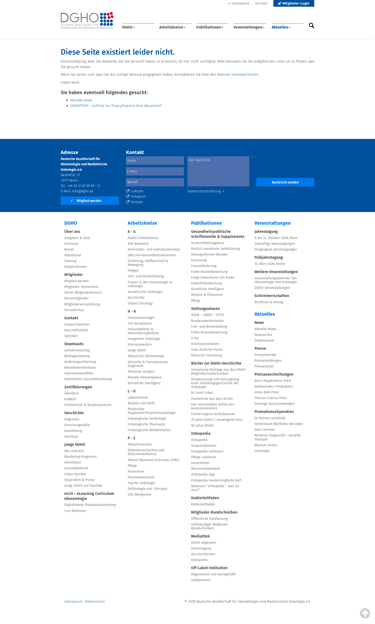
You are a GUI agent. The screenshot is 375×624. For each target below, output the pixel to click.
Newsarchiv (263, 335)
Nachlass (71, 437)
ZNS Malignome (139, 494)
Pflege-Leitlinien (203, 457)
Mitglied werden (85, 201)
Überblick (71, 393)
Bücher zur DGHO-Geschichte (216, 363)
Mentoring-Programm (80, 457)
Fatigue (133, 271)
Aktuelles (281, 27)
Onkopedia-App (203, 474)
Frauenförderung (203, 266)
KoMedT (70, 399)
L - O (132, 391)
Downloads (74, 344)
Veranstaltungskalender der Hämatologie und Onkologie (275, 280)
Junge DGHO (74, 444)
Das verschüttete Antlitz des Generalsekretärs (212, 406)
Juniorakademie (76, 468)
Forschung (199, 260)
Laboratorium (138, 397)
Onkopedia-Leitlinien (207, 451)
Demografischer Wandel (209, 254)
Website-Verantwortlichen (238, 74)
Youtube (134, 202)
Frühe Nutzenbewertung (209, 272)
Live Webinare (75, 511)
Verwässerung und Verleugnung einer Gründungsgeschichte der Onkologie (215, 383)
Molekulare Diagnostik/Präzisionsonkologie (152, 411)
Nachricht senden (285, 182)
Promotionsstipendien (274, 411)
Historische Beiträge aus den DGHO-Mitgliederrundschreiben (219, 372)
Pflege (132, 466)
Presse (260, 348)
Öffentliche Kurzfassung (209, 519)
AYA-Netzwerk (138, 244)
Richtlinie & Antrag (268, 302)
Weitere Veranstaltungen (276, 271)
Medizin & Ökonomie (207, 295)
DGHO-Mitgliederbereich (83, 293)
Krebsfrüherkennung (206, 283)
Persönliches (74, 310)
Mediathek (200, 536)
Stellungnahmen (205, 308)
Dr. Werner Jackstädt (269, 418)
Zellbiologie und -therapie (147, 489)
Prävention (136, 471)
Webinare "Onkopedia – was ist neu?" (215, 488)
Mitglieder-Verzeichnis (81, 287)
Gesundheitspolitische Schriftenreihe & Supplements (217, 234)
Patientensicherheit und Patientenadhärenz (146, 452)
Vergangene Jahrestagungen (275, 249)
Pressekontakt (265, 355)
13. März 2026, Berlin (269, 264)
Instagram (136, 197)
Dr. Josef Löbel (202, 393)
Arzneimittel (200, 463)
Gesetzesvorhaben (205, 344)
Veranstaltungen (249, 27)
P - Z (131, 438)
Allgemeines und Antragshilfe (213, 574)
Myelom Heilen (265, 445)
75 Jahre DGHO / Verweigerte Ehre (217, 420)
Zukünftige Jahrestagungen (274, 244)
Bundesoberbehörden (207, 321)
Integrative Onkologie (144, 339)
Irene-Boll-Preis (266, 392)
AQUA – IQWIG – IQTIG (207, 315)
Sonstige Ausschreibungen (274, 404)
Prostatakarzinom (141, 477)
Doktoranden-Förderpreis (273, 386)
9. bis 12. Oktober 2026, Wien (275, 238)
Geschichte (74, 413)
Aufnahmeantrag (77, 350)
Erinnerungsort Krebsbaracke (213, 414)
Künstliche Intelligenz (144, 383)
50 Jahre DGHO (202, 426)
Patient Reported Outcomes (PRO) (153, 460)
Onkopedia (240, 3)
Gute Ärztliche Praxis (207, 350)
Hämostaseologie (141, 318)
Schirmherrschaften (271, 295)
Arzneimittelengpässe (207, 243)
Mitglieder (73, 274)
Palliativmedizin (140, 444)
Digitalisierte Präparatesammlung (90, 505)
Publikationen (210, 27)
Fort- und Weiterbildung (146, 276)
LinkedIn (134, 191)
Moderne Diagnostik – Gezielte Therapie (277, 437)
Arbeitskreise (172, 27)
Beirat (69, 249)
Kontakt (261, 3)
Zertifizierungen (78, 387)
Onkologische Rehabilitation (149, 430)
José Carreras (264, 430)
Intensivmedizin (140, 345)
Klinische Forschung (206, 355)
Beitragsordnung (76, 356)
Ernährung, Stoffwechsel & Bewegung (148, 263)
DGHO (128, 27)
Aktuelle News (81, 100)
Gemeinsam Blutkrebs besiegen (278, 424)
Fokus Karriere (75, 474)
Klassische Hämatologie (146, 356)
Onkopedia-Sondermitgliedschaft (216, 480)
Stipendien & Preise (79, 480)
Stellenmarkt (264, 340)
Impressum (73, 601)
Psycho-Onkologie (141, 483)
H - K (132, 311)
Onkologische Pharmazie (146, 424)
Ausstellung (73, 431)
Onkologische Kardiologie (147, 419)
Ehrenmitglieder (76, 298)
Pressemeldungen (268, 361)
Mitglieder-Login (293, 3)
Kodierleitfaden (205, 498)
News (259, 322)
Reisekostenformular (80, 368)
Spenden (71, 336)
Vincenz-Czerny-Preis (270, 398)
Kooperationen (75, 267)
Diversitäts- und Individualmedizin (154, 249)
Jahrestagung (201, 548)
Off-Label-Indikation (209, 568)
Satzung (70, 261)
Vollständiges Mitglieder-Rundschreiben (210, 526)
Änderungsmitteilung (80, 362)
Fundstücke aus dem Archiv (212, 399)
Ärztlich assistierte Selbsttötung (215, 249)
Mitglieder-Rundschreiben (214, 512)
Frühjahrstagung (268, 257)
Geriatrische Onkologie (145, 292)
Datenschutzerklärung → (206, 191)
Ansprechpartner (77, 324)
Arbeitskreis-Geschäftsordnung (88, 379)
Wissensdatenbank (205, 469)
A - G (132, 231)
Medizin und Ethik (141, 403)
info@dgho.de (82, 191)
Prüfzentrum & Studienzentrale (87, 405)
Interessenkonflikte (79, 373)
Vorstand (71, 244)
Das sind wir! (74, 451)
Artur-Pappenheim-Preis (272, 381)
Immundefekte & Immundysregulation (143, 331)
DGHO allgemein (203, 543)
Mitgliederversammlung (82, 304)
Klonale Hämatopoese (145, 377)
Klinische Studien (141, 372)
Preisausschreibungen (273, 374)
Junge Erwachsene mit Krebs (212, 277)
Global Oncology (140, 303)
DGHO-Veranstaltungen (272, 288)
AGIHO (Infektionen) (143, 238)
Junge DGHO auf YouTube (83, 486)
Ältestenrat (72, 255)
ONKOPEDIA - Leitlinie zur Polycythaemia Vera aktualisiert (116, 105)
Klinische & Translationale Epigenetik (148, 364)
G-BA (195, 338)
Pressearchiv (264, 366)
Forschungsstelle (77, 425)
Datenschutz (95, 601)
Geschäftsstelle (76, 330)
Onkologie (262, 451)
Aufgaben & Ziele (77, 238)
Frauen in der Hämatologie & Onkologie (150, 284)
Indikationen (200, 580)
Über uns (72, 231)
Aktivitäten (72, 462)
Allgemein (71, 419)
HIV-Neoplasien (140, 323)
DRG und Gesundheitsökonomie (152, 255)
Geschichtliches (203, 554)
